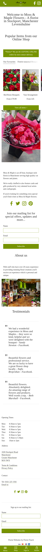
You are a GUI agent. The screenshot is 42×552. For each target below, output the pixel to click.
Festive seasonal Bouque (28, 62)
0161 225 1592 (11, 482)
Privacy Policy (7, 468)
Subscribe (21, 246)
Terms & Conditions (9, 465)
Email (5, 236)
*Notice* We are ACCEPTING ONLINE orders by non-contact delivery (21, 53)
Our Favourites (9, 62)
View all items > (21, 108)
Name (5, 226)
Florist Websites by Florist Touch (21, 540)
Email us (5, 485)
